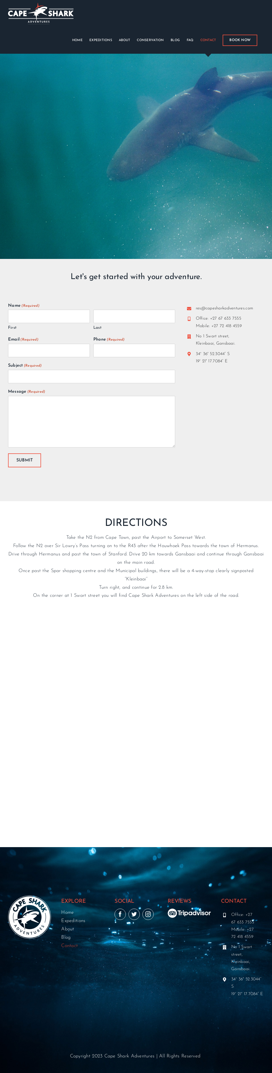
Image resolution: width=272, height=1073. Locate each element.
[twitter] (134, 913)
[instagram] (148, 913)
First (12, 328)
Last (97, 328)
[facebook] (120, 913)
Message (26, 392)
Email (23, 340)
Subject (25, 366)
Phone (109, 340)
